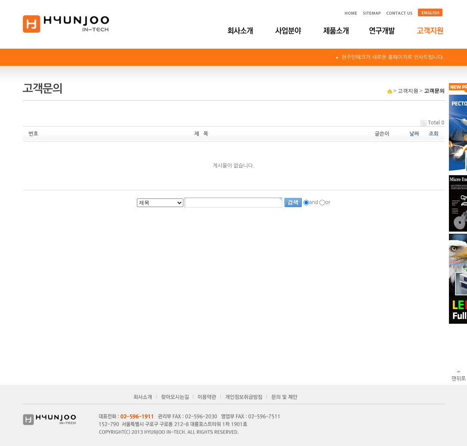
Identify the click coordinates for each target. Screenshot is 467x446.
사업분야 (289, 30)
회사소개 (241, 30)
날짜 (414, 133)
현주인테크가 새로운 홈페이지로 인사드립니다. (392, 57)
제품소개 (336, 30)
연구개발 (383, 30)
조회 (434, 133)
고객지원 (431, 30)
